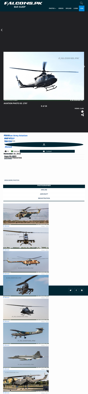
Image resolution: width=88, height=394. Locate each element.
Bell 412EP (9, 138)
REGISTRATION (44, 198)
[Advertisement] (43, 35)
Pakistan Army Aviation (15, 135)
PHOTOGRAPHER (44, 185)
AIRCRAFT (44, 194)
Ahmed (8, 146)
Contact (47, 151)
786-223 (8, 141)
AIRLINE (44, 190)
